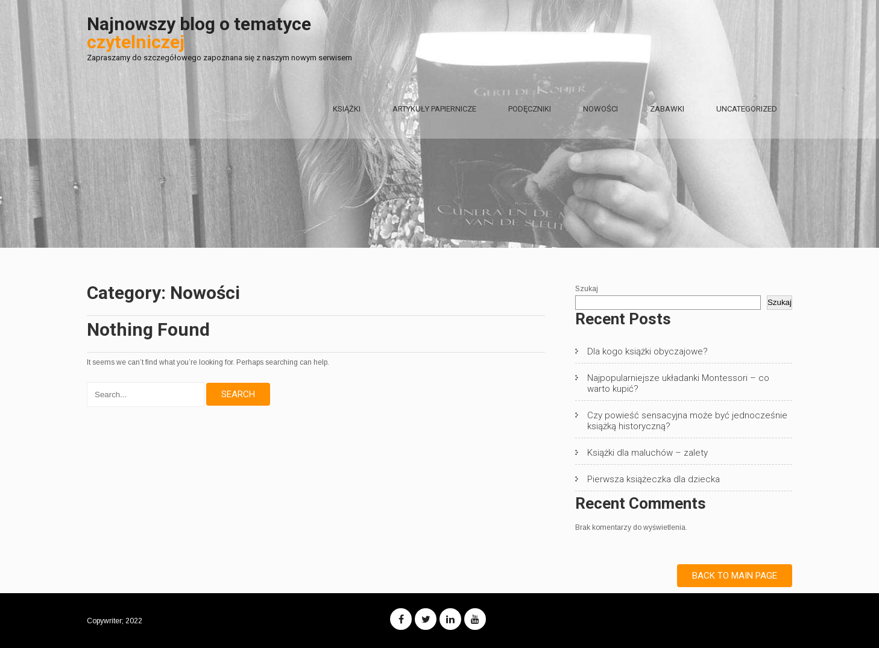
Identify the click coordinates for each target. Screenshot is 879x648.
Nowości (600, 108)
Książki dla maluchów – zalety (647, 452)
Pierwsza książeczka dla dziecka (653, 479)
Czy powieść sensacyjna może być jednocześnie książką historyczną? (687, 421)
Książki (347, 108)
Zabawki (667, 108)
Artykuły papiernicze (434, 108)
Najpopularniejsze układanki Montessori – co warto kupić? (678, 383)
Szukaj (586, 289)
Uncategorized (746, 108)
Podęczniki (529, 108)
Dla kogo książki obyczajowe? (647, 351)
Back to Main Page (734, 575)
